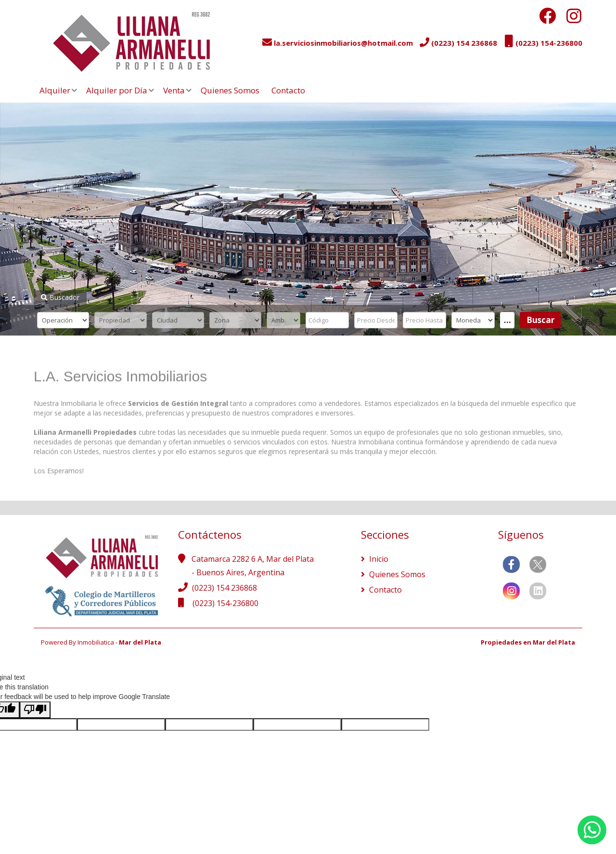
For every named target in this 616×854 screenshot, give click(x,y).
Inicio (377, 559)
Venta (174, 90)
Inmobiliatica (95, 642)
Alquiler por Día (116, 90)
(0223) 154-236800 (225, 603)
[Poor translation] (35, 709)
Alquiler (54, 90)
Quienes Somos (230, 90)
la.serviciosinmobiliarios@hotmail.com (343, 43)
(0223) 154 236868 (224, 587)
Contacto (288, 90)
